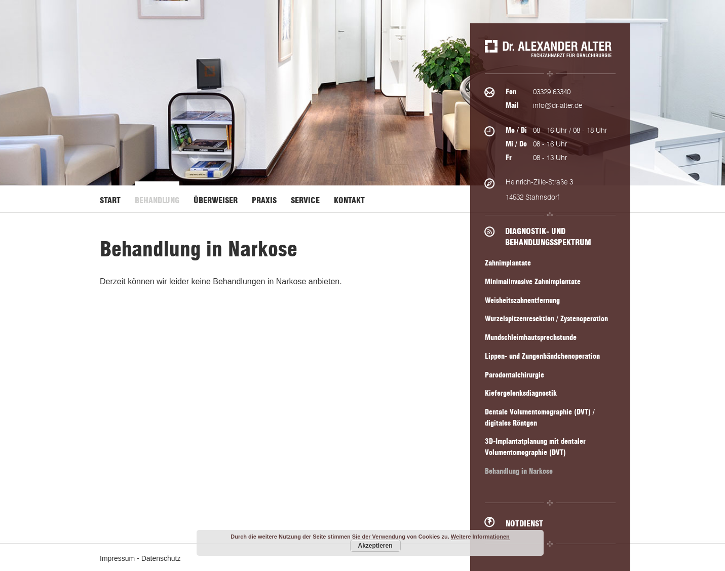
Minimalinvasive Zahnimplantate (533, 282)
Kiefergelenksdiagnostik (521, 393)
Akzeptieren (375, 545)
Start (110, 200)
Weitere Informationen (480, 537)
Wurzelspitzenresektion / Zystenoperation (546, 319)
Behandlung (157, 200)
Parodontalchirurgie (514, 375)
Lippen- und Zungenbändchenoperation (542, 356)
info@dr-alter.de (557, 105)
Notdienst (524, 523)
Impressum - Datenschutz (140, 558)
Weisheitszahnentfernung (522, 300)
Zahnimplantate (508, 263)
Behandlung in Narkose (519, 471)
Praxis (264, 200)
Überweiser (216, 200)
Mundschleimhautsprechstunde (531, 337)
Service (305, 200)
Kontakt (349, 200)
